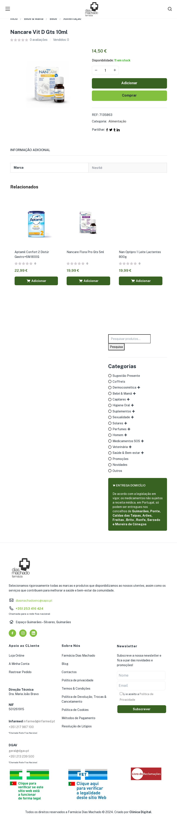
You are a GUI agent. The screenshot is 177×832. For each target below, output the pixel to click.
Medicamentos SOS (126, 441)
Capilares (119, 399)
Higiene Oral (121, 405)
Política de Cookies (75, 710)
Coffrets (119, 381)
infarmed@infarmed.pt (39, 721)
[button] (36, 281)
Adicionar (129, 83)
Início (14, 18)
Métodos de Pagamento (78, 718)
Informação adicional (30, 150)
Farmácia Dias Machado (78, 655)
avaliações (38, 39)
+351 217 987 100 (21, 727)
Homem (118, 435)
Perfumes (119, 429)
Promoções (120, 459)
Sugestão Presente (126, 375)
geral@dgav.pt (19, 751)
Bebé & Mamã (33, 18)
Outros (117, 471)
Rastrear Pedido (20, 672)
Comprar (129, 95)
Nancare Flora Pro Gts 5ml (85, 252)
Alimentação (72, 18)
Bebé (53, 18)
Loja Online (16, 655)
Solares (118, 423)
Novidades (120, 464)
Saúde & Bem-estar (126, 453)
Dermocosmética (124, 387)
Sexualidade (121, 417)
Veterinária (120, 447)
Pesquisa (116, 347)
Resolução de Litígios (77, 726)
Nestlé (97, 168)
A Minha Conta (19, 664)
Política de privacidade (77, 680)
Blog (65, 664)
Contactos (69, 672)
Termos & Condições (76, 688)
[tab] (35, 151)
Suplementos (122, 411)
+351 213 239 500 (21, 756)
